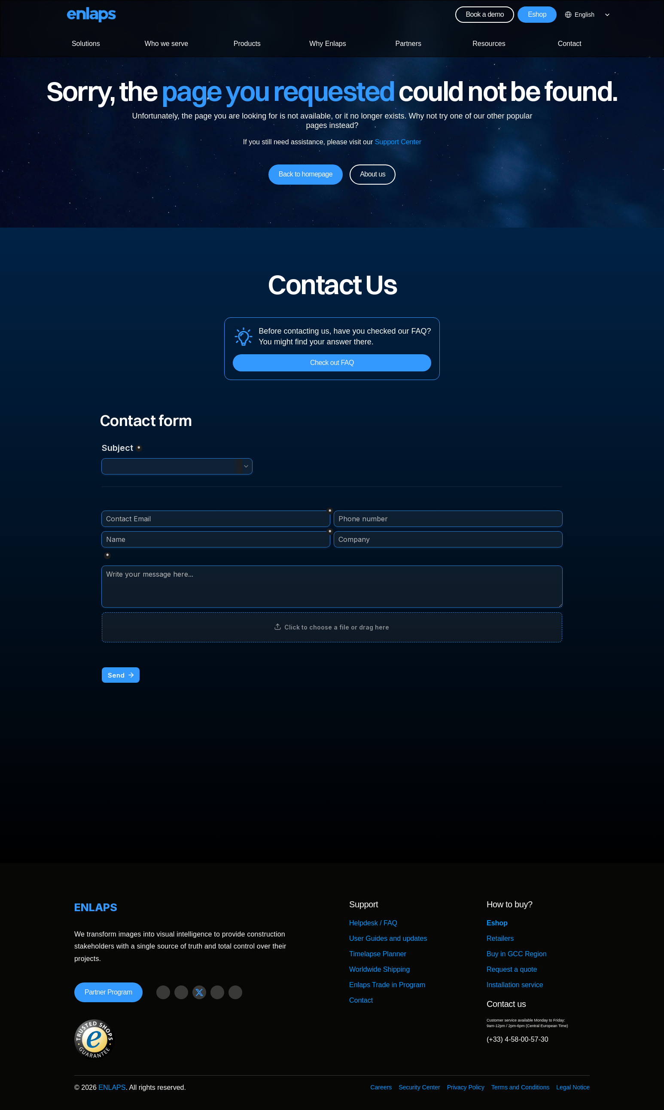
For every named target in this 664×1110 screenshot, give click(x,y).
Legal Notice (573, 1087)
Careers (381, 1087)
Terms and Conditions (520, 1087)
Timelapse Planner (377, 954)
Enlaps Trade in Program (387, 984)
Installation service (515, 984)
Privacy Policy (465, 1087)
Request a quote (512, 969)
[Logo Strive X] (91, 14)
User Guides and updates (388, 938)
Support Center (398, 142)
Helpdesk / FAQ (373, 923)
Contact (361, 1000)
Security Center (419, 1087)
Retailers (500, 938)
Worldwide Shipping (379, 969)
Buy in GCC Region (517, 954)
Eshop (497, 923)
